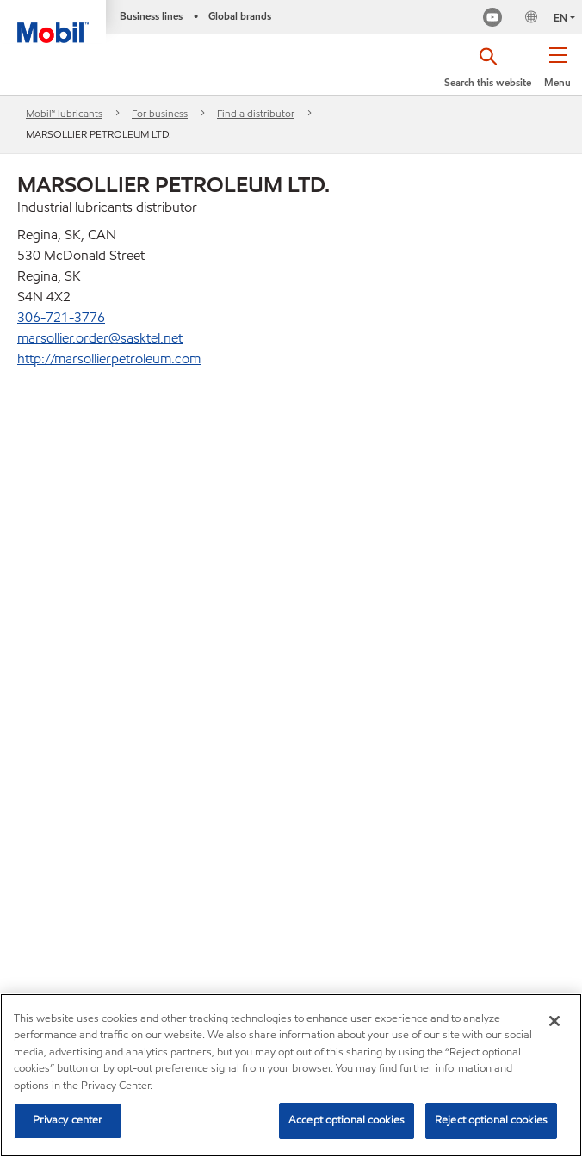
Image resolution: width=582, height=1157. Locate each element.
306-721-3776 (61, 317)
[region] (291, 1075)
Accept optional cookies (346, 1120)
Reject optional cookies (491, 1120)
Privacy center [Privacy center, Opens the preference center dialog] (68, 1120)
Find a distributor (255, 113)
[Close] (554, 1021)
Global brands (239, 16)
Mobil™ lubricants (64, 113)
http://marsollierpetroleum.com (109, 359)
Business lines (151, 16)
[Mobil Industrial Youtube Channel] (492, 19)
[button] (557, 73)
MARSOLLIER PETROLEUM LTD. (98, 134)
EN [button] (560, 17)
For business (160, 113)
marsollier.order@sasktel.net (100, 338)
